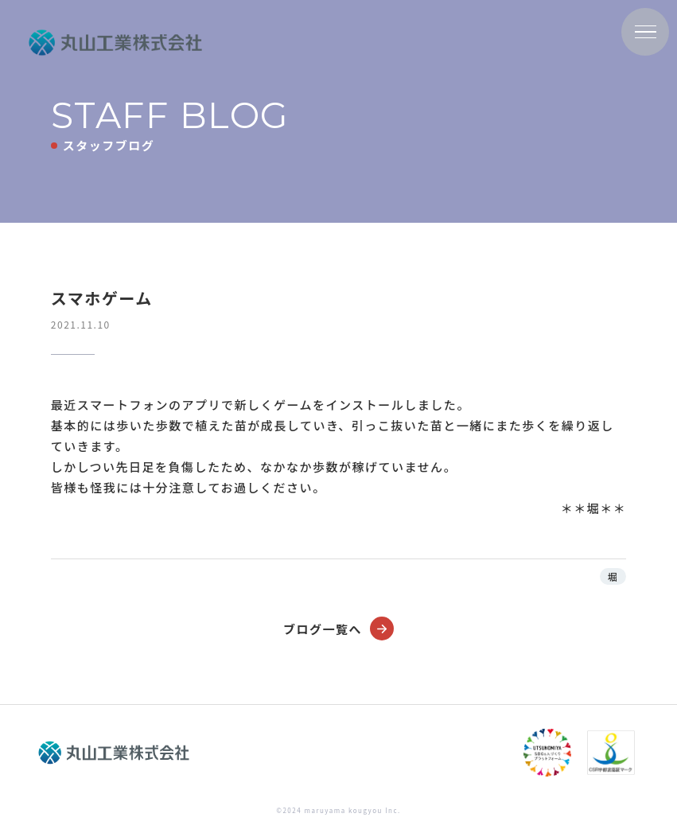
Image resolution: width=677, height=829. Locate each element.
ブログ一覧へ (338, 628)
